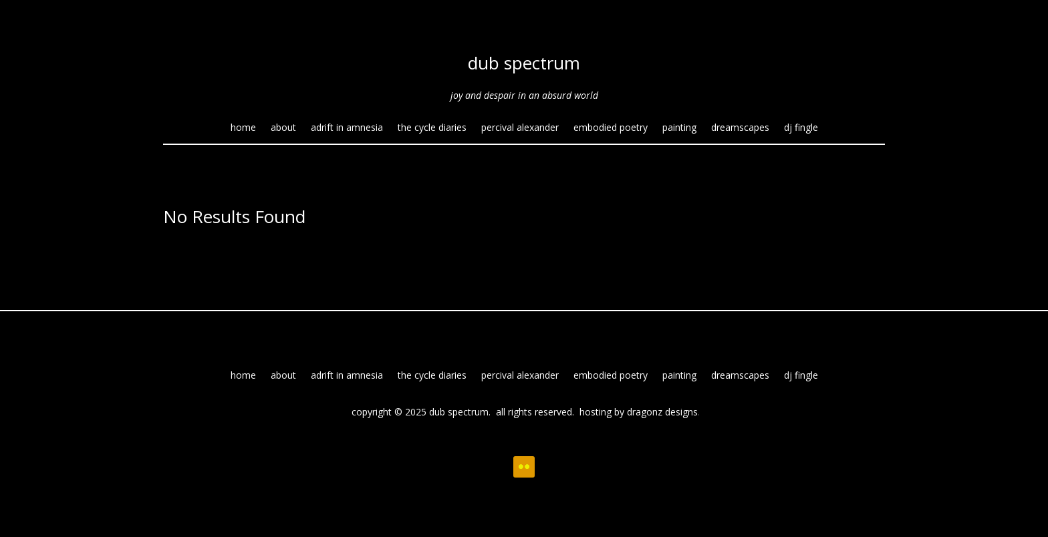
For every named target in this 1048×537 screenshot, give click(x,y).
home (243, 128)
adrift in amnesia (347, 128)
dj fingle (801, 128)
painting (679, 128)
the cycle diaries (432, 128)
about (283, 128)
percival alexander (520, 128)
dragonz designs (662, 411)
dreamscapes (740, 128)
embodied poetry (610, 128)
